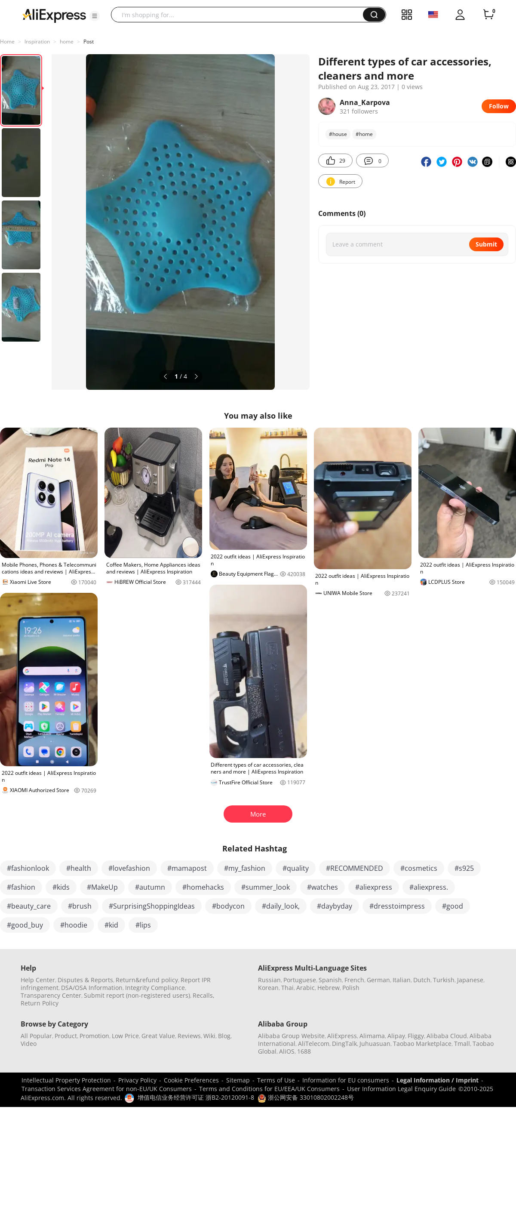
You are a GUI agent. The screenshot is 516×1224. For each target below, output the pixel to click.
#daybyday (334, 906)
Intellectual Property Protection (66, 1080)
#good (452, 906)
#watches (322, 887)
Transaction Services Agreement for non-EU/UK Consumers (107, 1089)
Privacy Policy (137, 1080)
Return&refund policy (147, 980)
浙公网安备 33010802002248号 (306, 1097)
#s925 (464, 868)
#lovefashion (129, 868)
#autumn (150, 887)
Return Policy (39, 1003)
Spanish (330, 980)
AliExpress (342, 1036)
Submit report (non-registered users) (137, 995)
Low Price (125, 1036)
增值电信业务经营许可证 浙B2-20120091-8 (196, 1097)
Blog (224, 1036)
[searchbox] (240, 14)
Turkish (444, 980)
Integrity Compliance (155, 988)
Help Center (38, 980)
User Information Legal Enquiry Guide (401, 1089)
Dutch (421, 980)
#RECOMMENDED (354, 868)
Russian (269, 980)
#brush (80, 906)
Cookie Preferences (191, 1080)
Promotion (94, 1036)
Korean (268, 988)
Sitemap (238, 1080)
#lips (143, 925)
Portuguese (299, 980)
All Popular (36, 1036)
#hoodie (73, 925)
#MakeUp (102, 887)
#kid (111, 925)
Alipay (396, 1036)
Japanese (470, 980)
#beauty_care (29, 906)
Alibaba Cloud (447, 1036)
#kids (61, 887)
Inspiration (37, 41)
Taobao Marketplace (422, 1043)
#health (78, 868)
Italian (402, 980)
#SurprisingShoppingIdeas (152, 906)
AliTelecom (313, 1043)
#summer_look (265, 887)
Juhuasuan (374, 1043)
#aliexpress (373, 887)
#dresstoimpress (397, 906)
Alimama (372, 1036)
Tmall (462, 1043)
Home (7, 41)
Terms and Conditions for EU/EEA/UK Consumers (269, 1089)
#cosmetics (418, 868)
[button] (94, 16)
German (378, 980)
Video (29, 1043)
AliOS (287, 1051)
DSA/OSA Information (92, 988)
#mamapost (187, 868)
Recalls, (204, 995)
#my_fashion (244, 868)
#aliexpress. (428, 887)
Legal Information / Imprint (437, 1080)
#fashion (21, 887)
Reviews (189, 1036)
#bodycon (228, 906)
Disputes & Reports (85, 980)
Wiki (209, 1036)
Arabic (305, 988)
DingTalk (344, 1043)
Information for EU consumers (345, 1080)
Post (88, 41)
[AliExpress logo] (54, 15)
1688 (304, 1051)
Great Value (158, 1036)
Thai (287, 988)
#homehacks (203, 887)
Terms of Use (276, 1080)
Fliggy (416, 1036)
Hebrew (328, 988)
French (354, 980)
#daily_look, (281, 906)
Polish (350, 988)
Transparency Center (51, 995)
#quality (296, 868)
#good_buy (25, 925)
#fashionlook (28, 868)
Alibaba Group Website (291, 1036)
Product (66, 1036)
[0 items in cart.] (488, 15)
